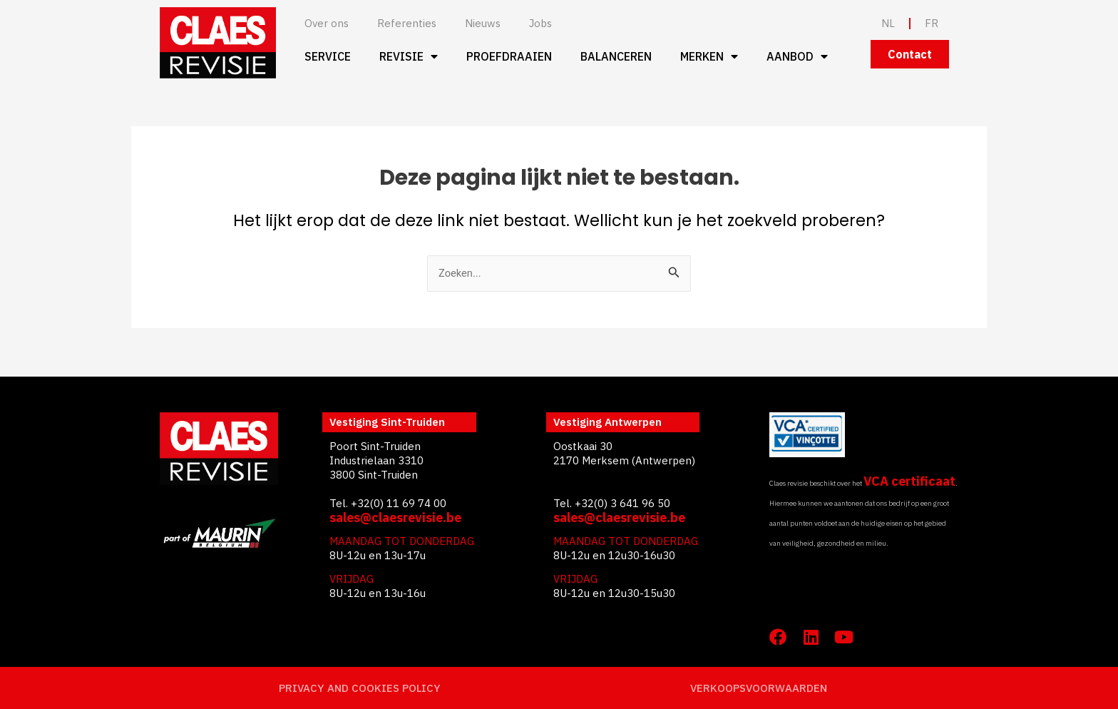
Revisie (408, 56)
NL (888, 23)
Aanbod (797, 56)
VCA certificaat (909, 481)
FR (931, 23)
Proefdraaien (509, 56)
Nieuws (483, 23)
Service (327, 56)
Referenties (406, 23)
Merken (709, 56)
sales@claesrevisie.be (395, 517)
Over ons (326, 23)
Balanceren (616, 56)
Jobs (540, 23)
